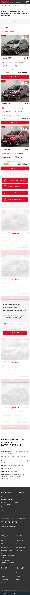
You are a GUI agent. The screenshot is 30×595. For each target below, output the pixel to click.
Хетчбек (23, 456)
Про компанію (20, 573)
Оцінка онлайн (5, 547)
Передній (20, 465)
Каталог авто (19, 540)
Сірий (12, 474)
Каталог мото (19, 544)
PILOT (10, 453)
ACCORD (15, 451)
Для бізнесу (4, 582)
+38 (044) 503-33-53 (6, 505)
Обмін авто (4, 544)
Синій (22, 474)
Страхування (4, 579)
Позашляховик (5, 458)
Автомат (10, 468)
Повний (13, 465)
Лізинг (3, 576)
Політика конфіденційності (8, 526)
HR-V (6, 453)
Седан (18, 456)
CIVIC (21, 451)
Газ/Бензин (18, 461)
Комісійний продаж (6, 550)
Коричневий (9, 476)
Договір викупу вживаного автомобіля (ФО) (7, 555)
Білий (3, 476)
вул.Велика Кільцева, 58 (7, 499)
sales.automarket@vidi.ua (22, 505)
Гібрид (25, 461)
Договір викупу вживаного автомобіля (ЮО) (7, 562)
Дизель (3, 462)
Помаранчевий (6, 478)
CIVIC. (25, 451)
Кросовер (12, 456)
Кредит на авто (5, 573)
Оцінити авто (15, 333)
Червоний (17, 476)
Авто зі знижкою (20, 547)
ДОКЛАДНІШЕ (15, 77)
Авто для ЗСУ (19, 550)
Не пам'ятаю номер (15, 329)
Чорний (17, 474)
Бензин (11, 461)
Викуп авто (4, 540)
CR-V (2, 453)
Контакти (18, 582)
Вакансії (18, 576)
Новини (18, 579)
